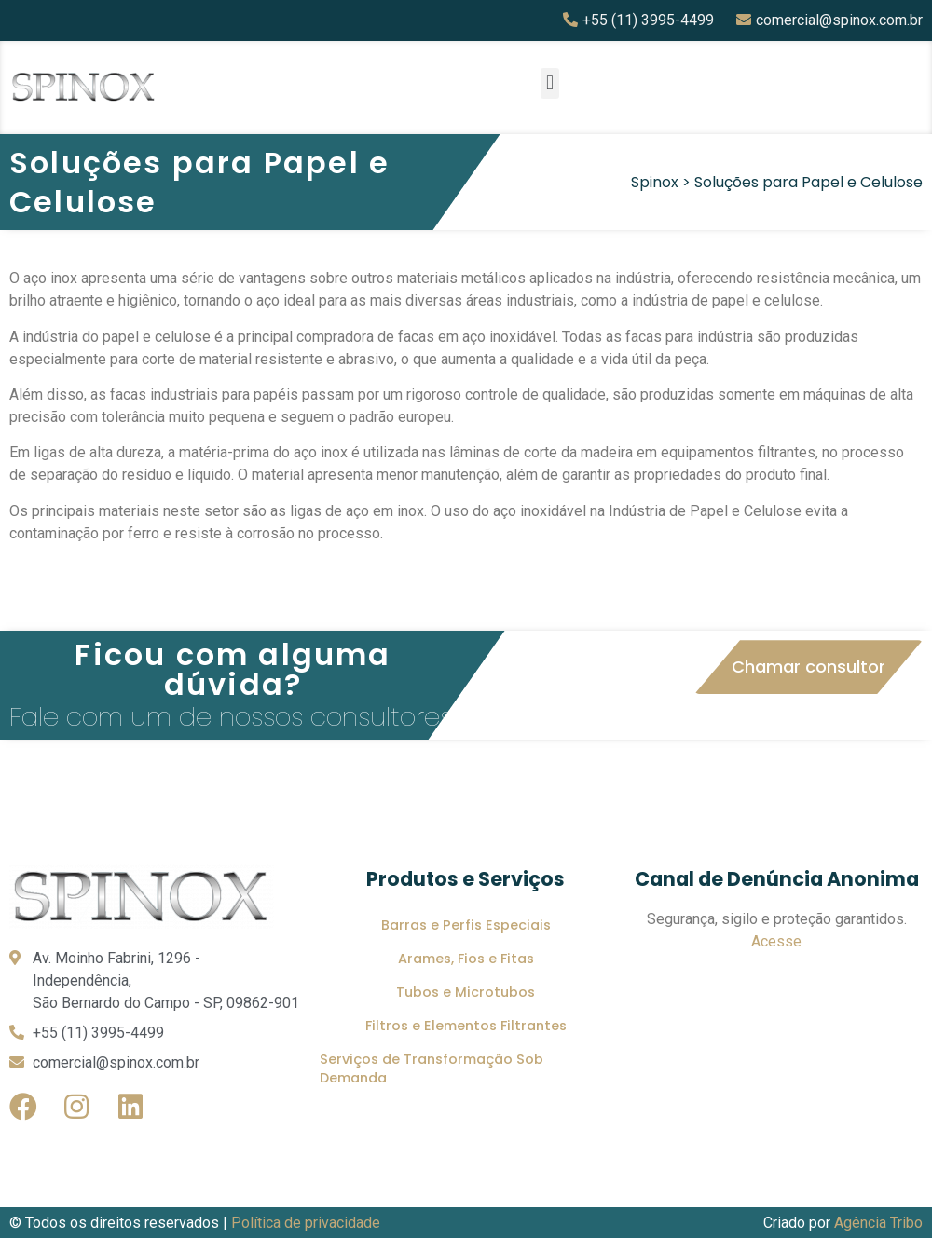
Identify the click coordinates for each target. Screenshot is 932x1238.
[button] (549, 83)
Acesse (776, 941)
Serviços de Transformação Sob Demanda (431, 1068)
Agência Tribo (878, 1222)
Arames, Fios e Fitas (466, 958)
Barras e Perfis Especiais (466, 925)
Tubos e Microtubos (465, 992)
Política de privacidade (305, 1222)
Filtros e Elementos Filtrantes (466, 1025)
